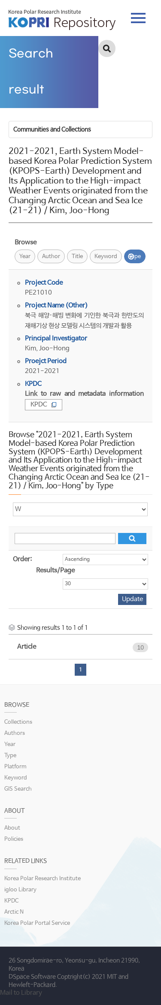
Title (77, 256)
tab (138, 18)
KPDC (43, 404)
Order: (22, 559)
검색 (106, 48)
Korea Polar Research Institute (42, 879)
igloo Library (20, 890)
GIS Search (18, 789)
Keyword (105, 256)
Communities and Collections (52, 129)
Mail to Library (21, 992)
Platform (15, 767)
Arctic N (14, 912)
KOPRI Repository (62, 19)
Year (24, 256)
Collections (18, 722)
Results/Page (55, 570)
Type (135, 256)
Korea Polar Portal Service (37, 923)
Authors (14, 733)
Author (51, 256)
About (12, 828)
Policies (13, 839)
